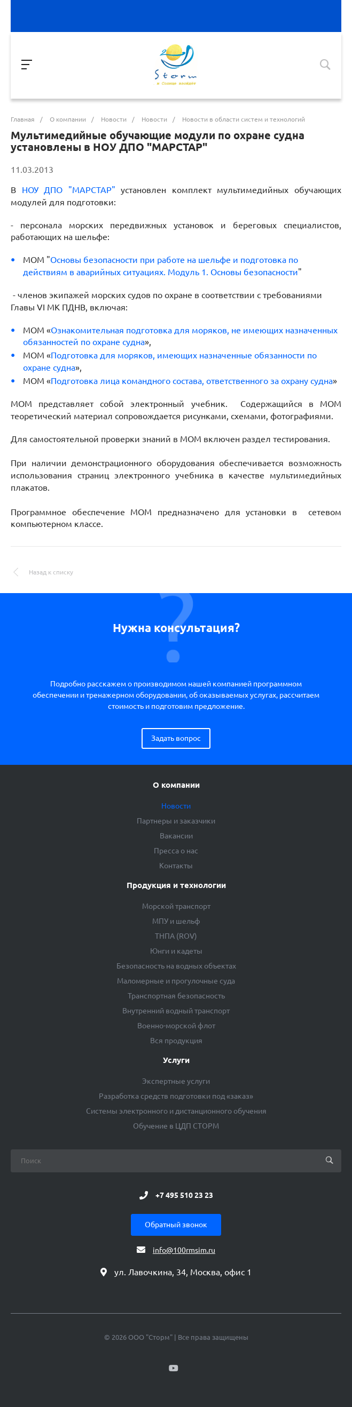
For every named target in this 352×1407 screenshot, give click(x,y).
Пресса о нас (176, 850)
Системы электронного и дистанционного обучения (176, 1111)
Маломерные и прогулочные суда (176, 981)
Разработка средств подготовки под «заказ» (176, 1096)
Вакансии (176, 836)
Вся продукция (176, 1040)
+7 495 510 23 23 (184, 1195)
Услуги (176, 1060)
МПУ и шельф (176, 921)
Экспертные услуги (176, 1081)
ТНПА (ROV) (176, 936)
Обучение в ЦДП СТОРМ (176, 1126)
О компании (176, 785)
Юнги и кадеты (176, 951)
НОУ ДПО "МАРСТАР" (65, 190)
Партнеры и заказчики (176, 821)
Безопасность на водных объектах (176, 966)
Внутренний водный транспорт (176, 1010)
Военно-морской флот (176, 1025)
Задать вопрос (176, 738)
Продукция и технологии (176, 885)
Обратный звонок (176, 1224)
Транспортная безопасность (176, 996)
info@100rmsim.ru (184, 1250)
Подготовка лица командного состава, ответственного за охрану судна (192, 381)
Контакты (176, 865)
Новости (176, 806)
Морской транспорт (176, 906)
